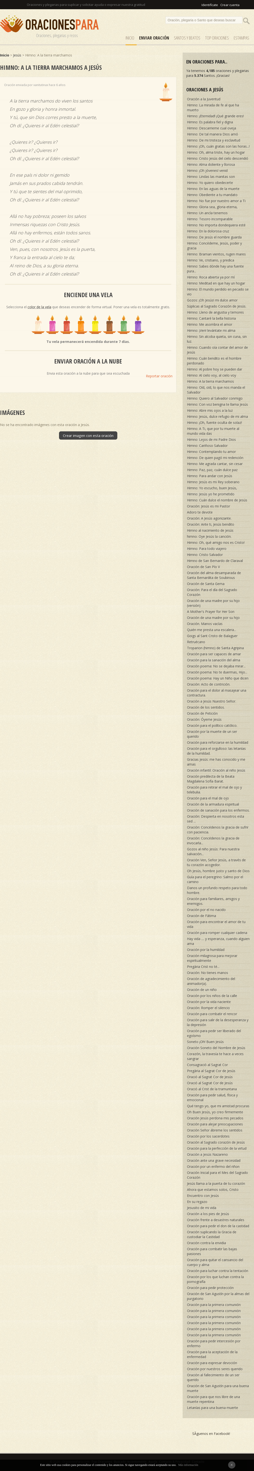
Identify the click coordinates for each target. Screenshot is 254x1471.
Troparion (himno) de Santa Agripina (215, 648)
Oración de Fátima (201, 915)
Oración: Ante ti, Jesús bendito (210, 524)
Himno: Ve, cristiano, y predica (210, 260)
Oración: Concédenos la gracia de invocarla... (213, 840)
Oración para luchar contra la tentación (217, 1270)
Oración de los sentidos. (206, 707)
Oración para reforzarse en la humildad (217, 742)
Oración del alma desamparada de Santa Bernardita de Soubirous (214, 575)
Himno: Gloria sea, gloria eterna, (212, 207)
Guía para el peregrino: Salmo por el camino (215, 879)
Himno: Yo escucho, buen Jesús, (212, 488)
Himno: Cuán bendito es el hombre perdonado (214, 360)
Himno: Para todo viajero (206, 548)
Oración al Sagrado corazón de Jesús (216, 1142)
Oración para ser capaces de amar (214, 654)
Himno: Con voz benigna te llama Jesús (217, 404)
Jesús (17, 55)
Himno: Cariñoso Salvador (207, 445)
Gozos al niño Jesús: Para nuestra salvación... (213, 851)
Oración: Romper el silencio (208, 1007)
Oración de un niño (202, 989)
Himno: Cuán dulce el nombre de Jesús (217, 500)
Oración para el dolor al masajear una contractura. (216, 692)
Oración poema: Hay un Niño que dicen (217, 678)
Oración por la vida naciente (209, 1001)
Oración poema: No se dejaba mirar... (216, 666)
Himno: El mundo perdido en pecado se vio (218, 291)
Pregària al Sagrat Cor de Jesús (211, 1070)
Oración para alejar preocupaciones (215, 1124)
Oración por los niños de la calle (212, 995)
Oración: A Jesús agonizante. (209, 518)
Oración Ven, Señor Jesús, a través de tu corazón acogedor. (216, 862)
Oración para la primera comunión (214, 1304)
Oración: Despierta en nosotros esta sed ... (215, 818)
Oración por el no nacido (206, 909)
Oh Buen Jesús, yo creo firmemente (215, 1112)
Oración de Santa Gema (205, 583)
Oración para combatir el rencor (212, 1014)
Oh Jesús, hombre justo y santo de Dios (218, 871)
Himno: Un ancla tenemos (207, 213)
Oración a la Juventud (203, 99)
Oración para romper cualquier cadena (217, 932)
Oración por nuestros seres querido (215, 1369)
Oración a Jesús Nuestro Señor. (211, 701)
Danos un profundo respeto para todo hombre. (217, 890)
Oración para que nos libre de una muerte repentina (213, 1399)
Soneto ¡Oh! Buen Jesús (205, 1041)
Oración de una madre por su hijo (213, 617)
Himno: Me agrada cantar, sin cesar (215, 463)
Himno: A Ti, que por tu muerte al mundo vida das (213, 431)
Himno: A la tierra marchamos (210, 381)
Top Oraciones (217, 38)
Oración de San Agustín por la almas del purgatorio (218, 1296)
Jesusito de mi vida (201, 1207)
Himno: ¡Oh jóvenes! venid (207, 170)
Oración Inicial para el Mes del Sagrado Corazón (217, 1175)
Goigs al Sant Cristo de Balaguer (212, 635)
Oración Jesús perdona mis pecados (215, 1118)
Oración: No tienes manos (207, 972)
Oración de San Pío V (203, 566)
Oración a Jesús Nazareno (207, 1154)
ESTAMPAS (241, 38)
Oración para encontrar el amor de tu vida (216, 924)
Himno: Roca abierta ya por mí (211, 277)
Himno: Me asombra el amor (209, 324)
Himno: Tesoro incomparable (210, 219)
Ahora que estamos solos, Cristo (213, 1189)
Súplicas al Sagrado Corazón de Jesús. (216, 306)
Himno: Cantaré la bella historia (211, 318)
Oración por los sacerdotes (208, 1136)
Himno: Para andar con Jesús (209, 476)
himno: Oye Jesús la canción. (209, 536)
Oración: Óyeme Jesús (204, 719)
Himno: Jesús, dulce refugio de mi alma (217, 416)
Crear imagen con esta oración (88, 435)
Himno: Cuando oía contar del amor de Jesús (217, 350)
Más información (188, 1465)
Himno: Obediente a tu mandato (212, 194)
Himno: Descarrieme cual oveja (211, 128)
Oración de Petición (202, 713)
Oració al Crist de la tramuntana (212, 1089)
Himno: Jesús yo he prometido (210, 494)
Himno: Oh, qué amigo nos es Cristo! (216, 542)
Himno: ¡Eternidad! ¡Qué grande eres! (215, 116)
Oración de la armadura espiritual (213, 804)
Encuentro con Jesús (203, 1195)
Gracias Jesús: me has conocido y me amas (216, 762)
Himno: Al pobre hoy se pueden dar (214, 369)
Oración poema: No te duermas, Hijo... (217, 672)
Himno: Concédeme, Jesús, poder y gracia (214, 245)
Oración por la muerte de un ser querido (212, 734)
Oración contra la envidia (206, 1243)
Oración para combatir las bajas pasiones (212, 1251)
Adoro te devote (200, 512)
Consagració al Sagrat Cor (207, 1064)
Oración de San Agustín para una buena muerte (218, 1388)
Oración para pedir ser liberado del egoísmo (214, 1033)
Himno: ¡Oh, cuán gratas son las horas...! (218, 146)
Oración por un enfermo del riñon (213, 1166)
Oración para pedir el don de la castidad (218, 1226)
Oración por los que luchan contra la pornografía (215, 1279)
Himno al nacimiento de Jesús (210, 530)
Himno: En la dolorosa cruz (208, 231)
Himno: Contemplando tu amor (211, 451)
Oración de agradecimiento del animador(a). (211, 981)
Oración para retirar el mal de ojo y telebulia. (214, 789)
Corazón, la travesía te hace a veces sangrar (215, 1056)
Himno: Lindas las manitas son (211, 176)
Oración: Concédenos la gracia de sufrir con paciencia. (217, 829)
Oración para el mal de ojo (208, 798)
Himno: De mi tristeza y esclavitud (213, 140)
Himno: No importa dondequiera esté (216, 225)
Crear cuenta (229, 5)
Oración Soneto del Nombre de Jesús (216, 1047)
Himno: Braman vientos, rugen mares (216, 254)
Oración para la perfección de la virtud (217, 1148)
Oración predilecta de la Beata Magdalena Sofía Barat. (210, 778)
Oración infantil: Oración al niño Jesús (216, 770)
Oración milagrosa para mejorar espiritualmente (212, 958)
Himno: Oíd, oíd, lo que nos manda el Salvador (216, 390)
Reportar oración (159, 376)
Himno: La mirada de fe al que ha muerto (213, 107)
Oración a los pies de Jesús (208, 1213)
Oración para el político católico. (212, 725)
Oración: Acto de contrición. (208, 684)
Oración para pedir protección (210, 1287)
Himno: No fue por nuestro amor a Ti (216, 200)
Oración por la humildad (205, 949)
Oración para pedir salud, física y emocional (212, 1097)
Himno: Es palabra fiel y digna (210, 122)
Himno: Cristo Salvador (205, 554)
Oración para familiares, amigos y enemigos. (213, 901)
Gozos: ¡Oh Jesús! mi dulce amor (212, 300)
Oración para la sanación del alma (213, 660)
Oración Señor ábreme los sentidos (214, 1130)
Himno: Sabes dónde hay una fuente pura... (215, 268)
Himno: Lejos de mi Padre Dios (211, 439)
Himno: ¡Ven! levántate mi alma (211, 330)
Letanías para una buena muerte (212, 1407)
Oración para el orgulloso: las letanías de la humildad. (216, 751)
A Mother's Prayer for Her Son (210, 611)
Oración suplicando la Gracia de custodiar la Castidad (211, 1234)
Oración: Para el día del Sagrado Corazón (212, 592)
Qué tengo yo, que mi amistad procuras (218, 1106)
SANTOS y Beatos (187, 38)
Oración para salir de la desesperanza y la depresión (217, 1022)
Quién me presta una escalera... (211, 629)
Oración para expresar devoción (212, 1362)
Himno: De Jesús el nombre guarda (214, 237)
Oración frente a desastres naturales (215, 1220)
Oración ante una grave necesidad (213, 1160)
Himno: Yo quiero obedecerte (210, 182)
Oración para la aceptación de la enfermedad (212, 1354)
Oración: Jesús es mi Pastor (208, 506)
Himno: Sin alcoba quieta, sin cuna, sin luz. (217, 339)
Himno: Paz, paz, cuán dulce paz (212, 469)
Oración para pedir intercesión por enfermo (213, 1343)
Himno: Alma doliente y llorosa (211, 164)
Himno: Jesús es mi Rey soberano (213, 482)
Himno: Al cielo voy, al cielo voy (211, 375)
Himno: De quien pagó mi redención (215, 457)
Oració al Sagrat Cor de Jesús (210, 1077)
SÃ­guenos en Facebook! (211, 1433)
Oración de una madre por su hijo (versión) (213, 603)
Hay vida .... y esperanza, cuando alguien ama (218, 941)
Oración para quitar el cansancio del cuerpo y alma (215, 1262)
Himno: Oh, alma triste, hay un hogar (216, 152)
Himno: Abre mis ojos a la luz (210, 410)
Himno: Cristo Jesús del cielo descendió (217, 158)
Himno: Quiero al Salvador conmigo (215, 398)
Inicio (130, 38)
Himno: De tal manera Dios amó (212, 134)
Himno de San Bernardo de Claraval (215, 560)
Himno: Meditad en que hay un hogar (216, 283)
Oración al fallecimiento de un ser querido (213, 1377)
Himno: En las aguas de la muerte (213, 188)
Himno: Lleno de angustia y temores (215, 312)
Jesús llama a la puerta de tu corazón (216, 1183)
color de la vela (39, 307)
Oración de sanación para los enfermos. (218, 810)
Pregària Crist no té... (203, 966)
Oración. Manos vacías (205, 623)
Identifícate (210, 5)
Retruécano (196, 642)
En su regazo (197, 1201)
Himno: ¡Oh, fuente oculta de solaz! (214, 422)
